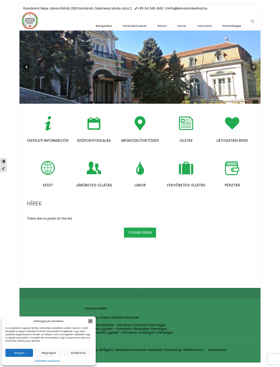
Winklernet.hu (193, 350)
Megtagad (49, 353)
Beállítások (78, 353)
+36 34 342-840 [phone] (150, 8)
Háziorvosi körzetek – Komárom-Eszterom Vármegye (125, 325)
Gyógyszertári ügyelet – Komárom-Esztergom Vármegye (129, 332)
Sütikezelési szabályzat (46, 360)
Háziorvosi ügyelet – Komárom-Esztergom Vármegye (126, 329)
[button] (90, 321)
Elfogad (19, 353)
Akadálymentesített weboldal (138, 350)
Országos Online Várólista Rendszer (112, 317)
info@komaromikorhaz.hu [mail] (187, 8)
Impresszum (217, 350)
